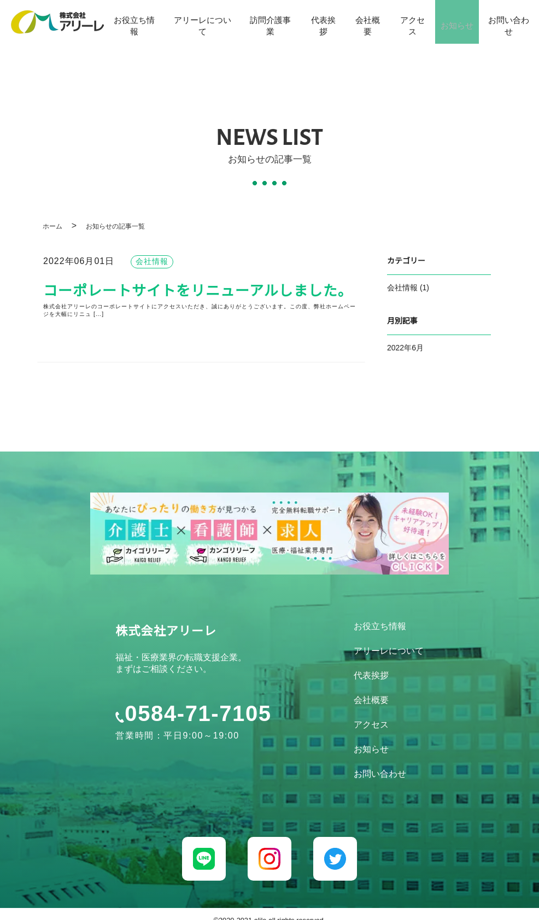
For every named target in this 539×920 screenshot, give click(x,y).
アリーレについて (199, 23)
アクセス (408, 23)
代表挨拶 (317, 23)
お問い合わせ (509, 23)
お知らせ (455, 23)
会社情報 (402, 288)
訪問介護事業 (265, 23)
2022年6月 (405, 348)
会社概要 (362, 23)
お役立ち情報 (133, 23)
